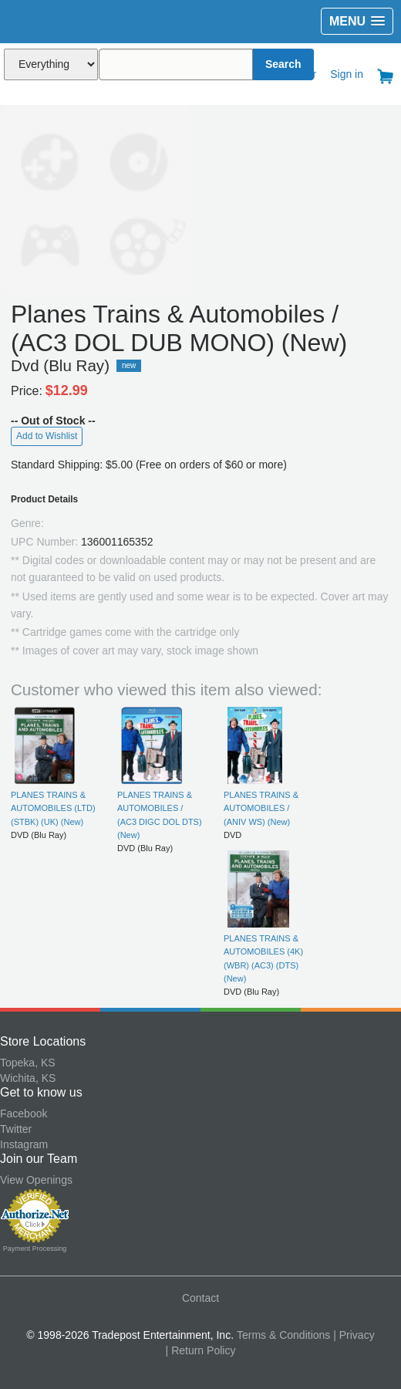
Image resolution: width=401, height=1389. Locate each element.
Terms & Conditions (283, 1335)
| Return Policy (201, 1350)
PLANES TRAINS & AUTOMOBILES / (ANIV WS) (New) (261, 808)
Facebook (23, 1113)
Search (283, 64)
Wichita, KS (28, 1078)
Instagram (24, 1144)
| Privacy (353, 1335)
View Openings (36, 1180)
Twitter (16, 1129)
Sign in (346, 74)
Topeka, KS (28, 1062)
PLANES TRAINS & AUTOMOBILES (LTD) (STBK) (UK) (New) (53, 808)
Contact (200, 1298)
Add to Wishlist (46, 436)
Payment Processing (35, 1248)
